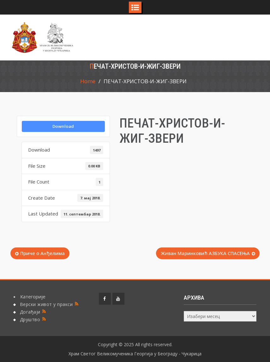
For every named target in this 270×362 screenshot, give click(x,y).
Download (63, 126)
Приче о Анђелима (42, 253)
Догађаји (30, 312)
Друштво (30, 319)
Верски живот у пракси (46, 304)
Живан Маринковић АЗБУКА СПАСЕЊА (205, 253)
